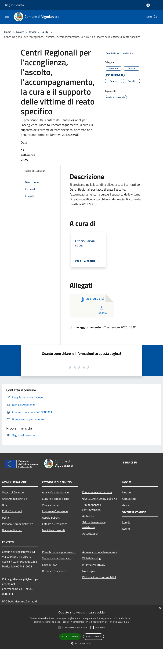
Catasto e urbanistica (54, 524)
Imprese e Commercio (55, 511)
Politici (6, 517)
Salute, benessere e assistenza (94, 524)
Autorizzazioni (90, 533)
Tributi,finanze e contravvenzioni (92, 507)
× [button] (160, 608)
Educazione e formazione (97, 492)
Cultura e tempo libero (55, 499)
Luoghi (126, 522)
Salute (45, 32)
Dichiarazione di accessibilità (99, 577)
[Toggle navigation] (7, 16)
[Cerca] (156, 17)
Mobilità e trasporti (53, 530)
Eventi (126, 528)
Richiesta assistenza (54, 571)
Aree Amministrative (14, 499)
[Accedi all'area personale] (148, 5)
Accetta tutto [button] (70, 636)
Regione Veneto (14, 5)
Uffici (5, 505)
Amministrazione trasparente (99, 552)
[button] (59, 627)
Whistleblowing (91, 558)
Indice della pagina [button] (35, 171)
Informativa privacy (93, 565)
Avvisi (32, 32)
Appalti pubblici (51, 517)
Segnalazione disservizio (56, 558)
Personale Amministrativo (17, 524)
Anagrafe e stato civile (55, 492)
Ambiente (88, 516)
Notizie (126, 492)
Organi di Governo (13, 492)
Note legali (88, 571)
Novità (20, 32)
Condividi (113, 53)
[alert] (81, 627)
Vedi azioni (131, 53)
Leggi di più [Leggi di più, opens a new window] (123, 621)
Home (7, 32)
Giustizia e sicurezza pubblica (99, 498)
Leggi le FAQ (49, 565)
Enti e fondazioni (12, 511)
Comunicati (129, 499)
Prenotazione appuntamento (59, 552)
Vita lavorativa (50, 505)
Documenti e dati (12, 530)
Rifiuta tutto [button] (93, 636)
